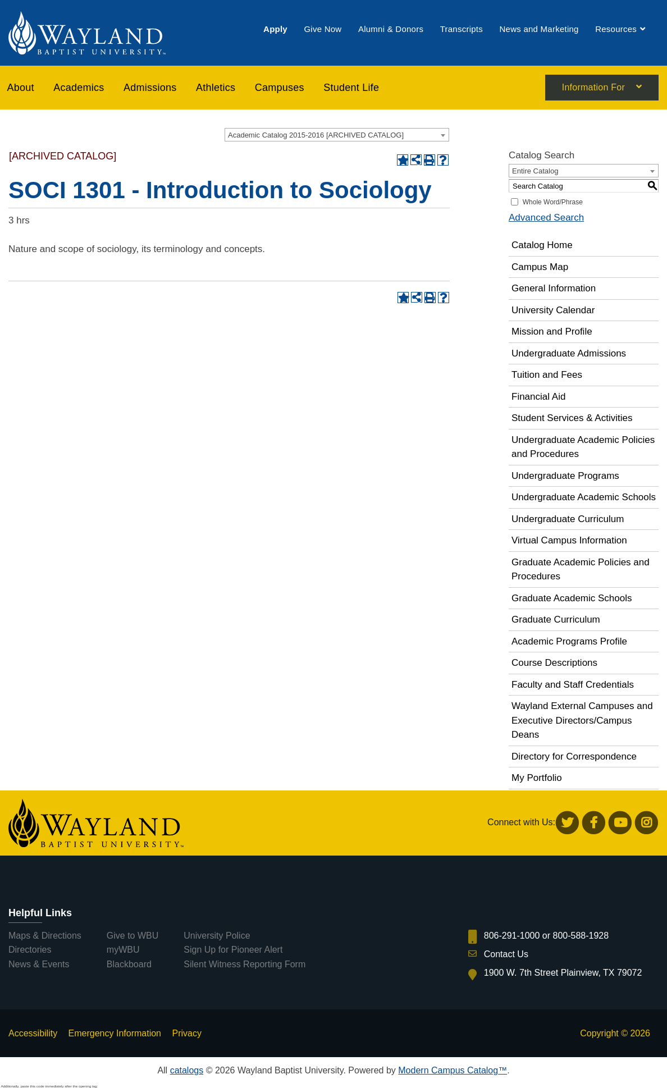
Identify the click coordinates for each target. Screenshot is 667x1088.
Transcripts (461, 29)
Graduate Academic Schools (571, 598)
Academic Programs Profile (569, 641)
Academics (78, 88)
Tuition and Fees (546, 374)
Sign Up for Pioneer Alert (233, 949)
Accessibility (32, 1033)
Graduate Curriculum (555, 619)
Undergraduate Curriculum (567, 519)
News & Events (38, 964)
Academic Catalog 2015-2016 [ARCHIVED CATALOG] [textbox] (316, 135)
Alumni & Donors (390, 29)
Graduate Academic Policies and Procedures (580, 569)
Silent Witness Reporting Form (244, 964)
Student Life (351, 88)
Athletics (215, 88)
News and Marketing (538, 29)
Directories (29, 949)
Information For (593, 88)
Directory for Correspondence (574, 756)
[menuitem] (275, 29)
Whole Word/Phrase (553, 202)
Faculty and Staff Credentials (572, 684)
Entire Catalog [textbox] (535, 171)
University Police (217, 935)
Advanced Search (546, 217)
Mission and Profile (551, 331)
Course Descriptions (554, 662)
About (20, 88)
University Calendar (553, 310)
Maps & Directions (44, 935)
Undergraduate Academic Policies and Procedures (583, 447)
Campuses (279, 88)
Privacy (186, 1033)
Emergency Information (114, 1033)
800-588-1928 (581, 935)
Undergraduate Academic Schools (583, 497)
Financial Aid (538, 396)
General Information (553, 288)
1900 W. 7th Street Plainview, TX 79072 (563, 972)
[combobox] (337, 134)
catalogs (187, 1070)
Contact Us (506, 954)
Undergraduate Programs (565, 475)
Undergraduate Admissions (568, 353)
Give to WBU (132, 935)
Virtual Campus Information (569, 540)
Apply (275, 29)
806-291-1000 (512, 935)
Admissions (150, 88)
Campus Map (539, 267)
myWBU (123, 949)
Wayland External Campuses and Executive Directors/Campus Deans (582, 720)
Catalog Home (542, 245)
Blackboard (129, 964)
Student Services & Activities (571, 418)
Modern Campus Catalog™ (452, 1070)
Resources (616, 29)
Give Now (322, 29)
